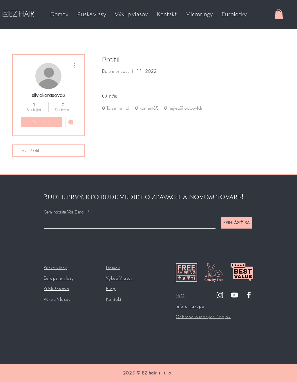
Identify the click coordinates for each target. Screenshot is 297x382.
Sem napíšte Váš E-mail (65, 212)
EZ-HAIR (21, 14)
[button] (279, 14)
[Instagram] (219, 295)
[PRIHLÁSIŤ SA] (236, 223)
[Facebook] (249, 295)
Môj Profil (30, 150)
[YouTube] (234, 295)
